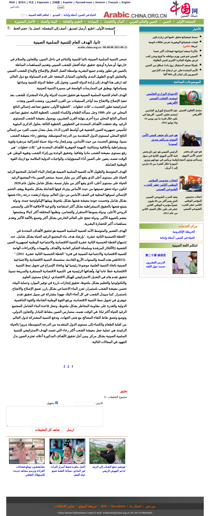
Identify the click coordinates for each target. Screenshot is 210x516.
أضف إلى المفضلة (54, 28)
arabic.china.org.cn (89, 47)
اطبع (91, 28)
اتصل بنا (34, 28)
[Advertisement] (171, 302)
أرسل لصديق (77, 28)
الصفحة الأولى (105, 28)
